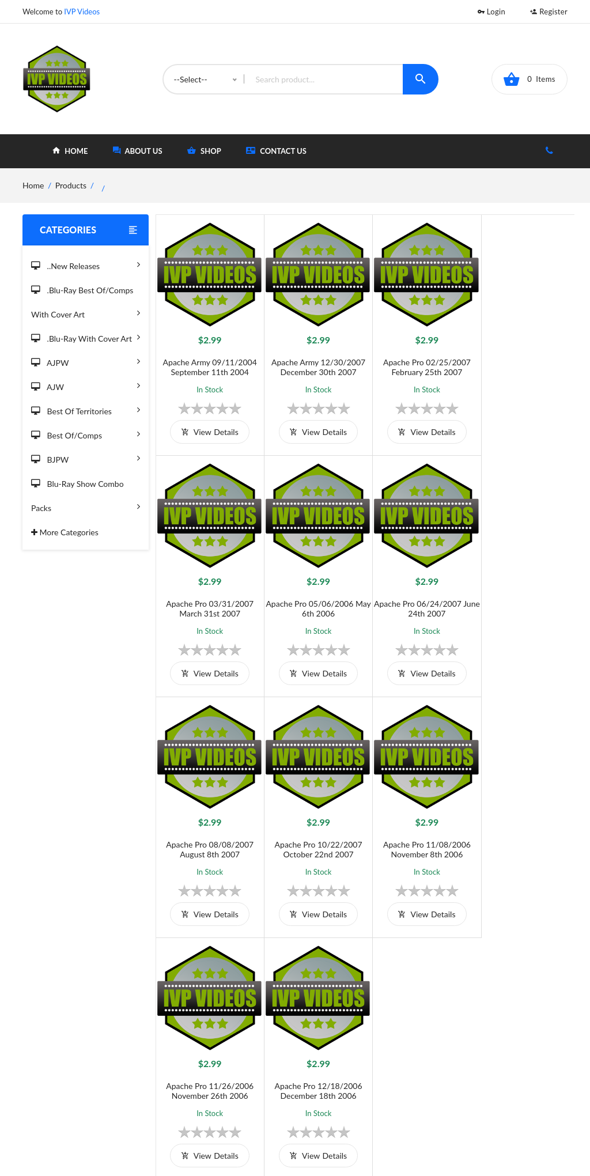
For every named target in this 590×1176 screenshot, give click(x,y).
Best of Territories (85, 409)
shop (204, 151)
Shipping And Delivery (248, 1064)
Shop (334, 1064)
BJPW (85, 458)
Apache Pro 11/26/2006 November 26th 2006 (312, 838)
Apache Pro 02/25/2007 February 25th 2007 (417, 363)
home (70, 151)
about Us (137, 151)
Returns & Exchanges (246, 1102)
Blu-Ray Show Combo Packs (85, 497)
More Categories (65, 532)
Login (491, 11)
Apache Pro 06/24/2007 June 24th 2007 (312, 600)
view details (207, 428)
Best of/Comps (85, 433)
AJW (85, 385)
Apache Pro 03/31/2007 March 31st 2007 (522, 363)
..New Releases (85, 264)
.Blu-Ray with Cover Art (85, 337)
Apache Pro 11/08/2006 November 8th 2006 (208, 838)
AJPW (85, 361)
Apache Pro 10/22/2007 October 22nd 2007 (522, 600)
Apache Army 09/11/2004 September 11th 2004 (208, 363)
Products (70, 185)
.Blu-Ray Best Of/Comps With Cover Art (85, 304)
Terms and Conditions (247, 1045)
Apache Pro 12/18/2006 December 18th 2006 (417, 838)
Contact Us (276, 151)
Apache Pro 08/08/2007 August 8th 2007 (417, 600)
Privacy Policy (233, 1083)
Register (549, 11)
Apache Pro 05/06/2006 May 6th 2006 (208, 600)
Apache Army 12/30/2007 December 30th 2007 (313, 363)
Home (335, 1045)
